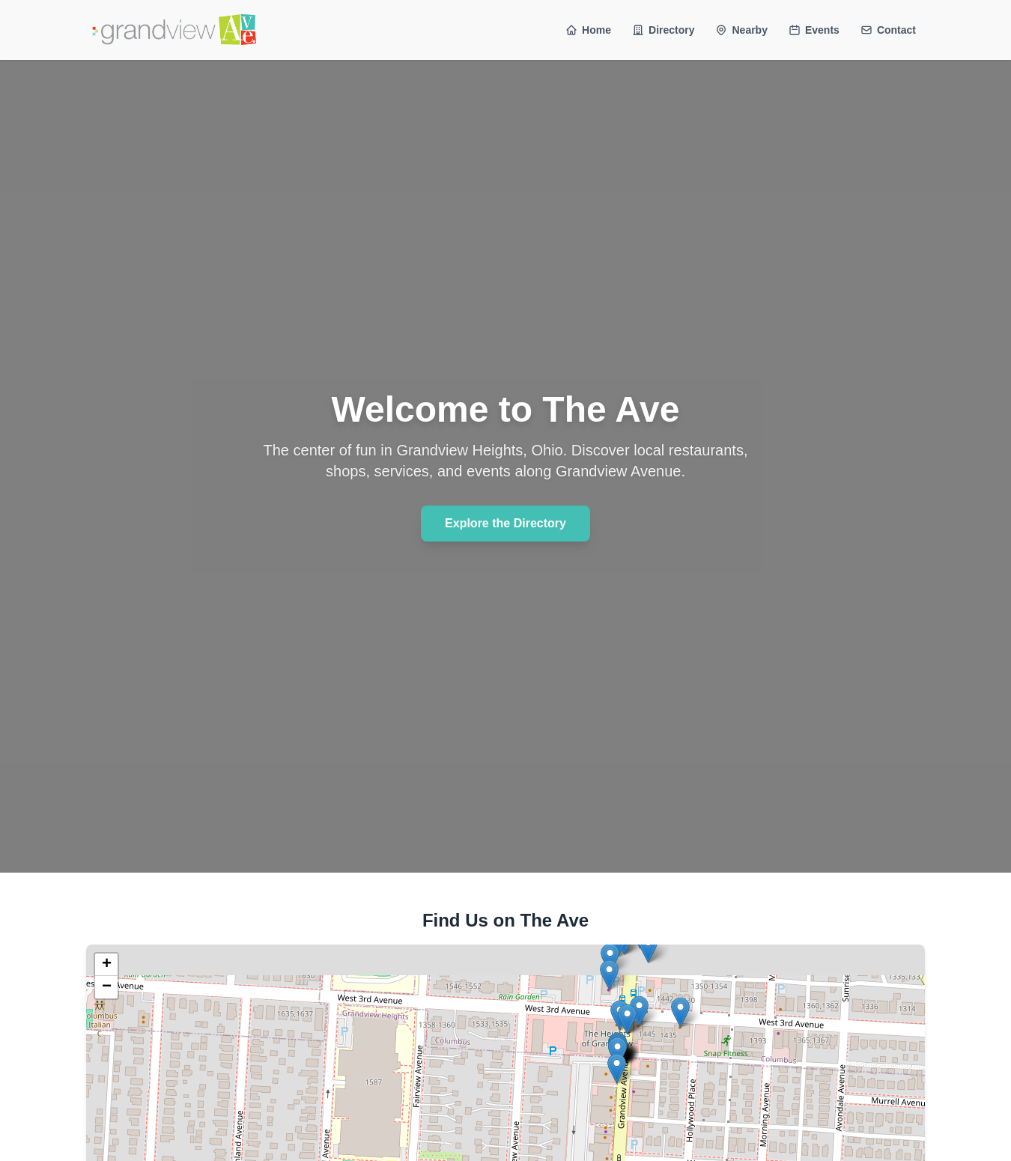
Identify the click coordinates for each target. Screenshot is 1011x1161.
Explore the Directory (505, 523)
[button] (627, 1019)
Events (814, 30)
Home (588, 30)
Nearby (741, 30)
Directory (663, 30)
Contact (888, 30)
